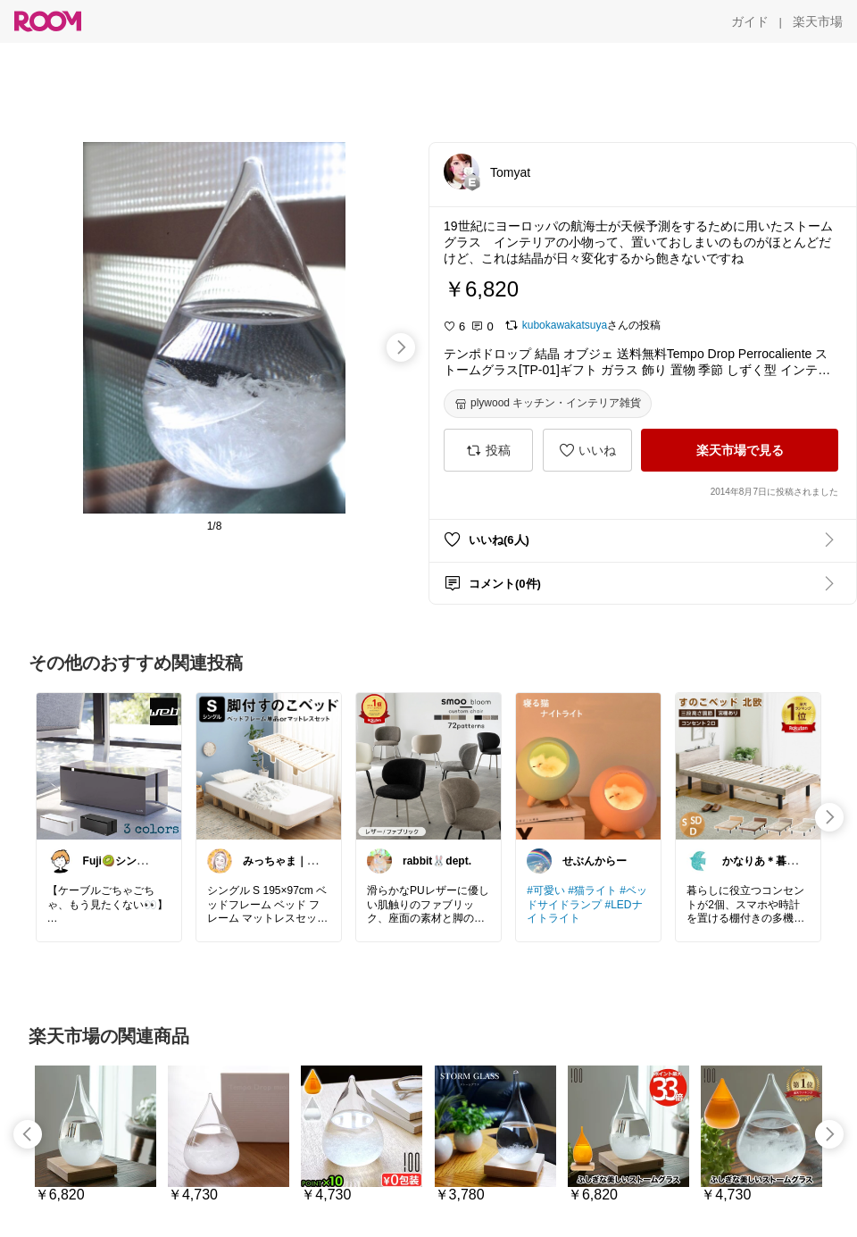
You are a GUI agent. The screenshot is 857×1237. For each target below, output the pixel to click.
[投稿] (488, 450)
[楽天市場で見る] (739, 450)
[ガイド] (750, 21)
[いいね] (587, 450)
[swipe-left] (27, 1134)
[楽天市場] (818, 21)
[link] (109, 765)
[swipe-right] (401, 347)
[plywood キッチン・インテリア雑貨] (548, 403)
